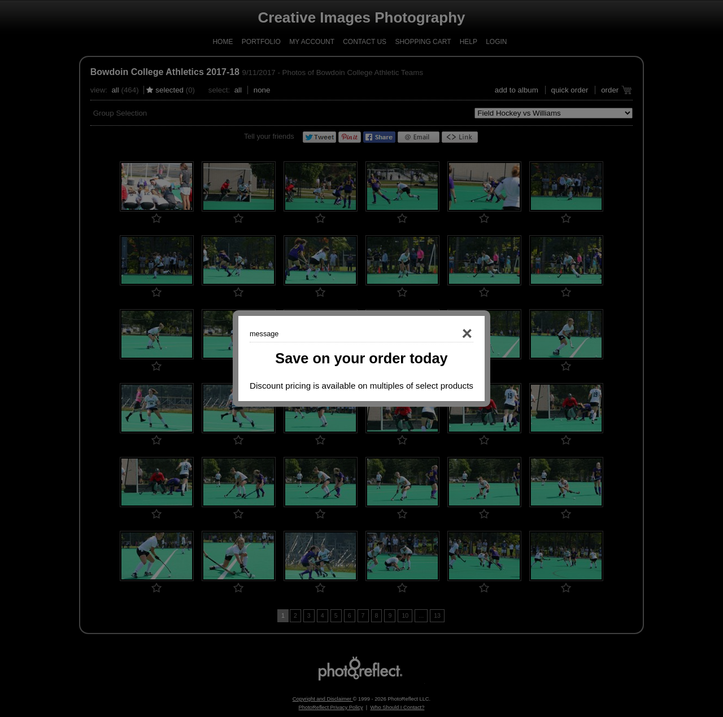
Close (450, 334)
